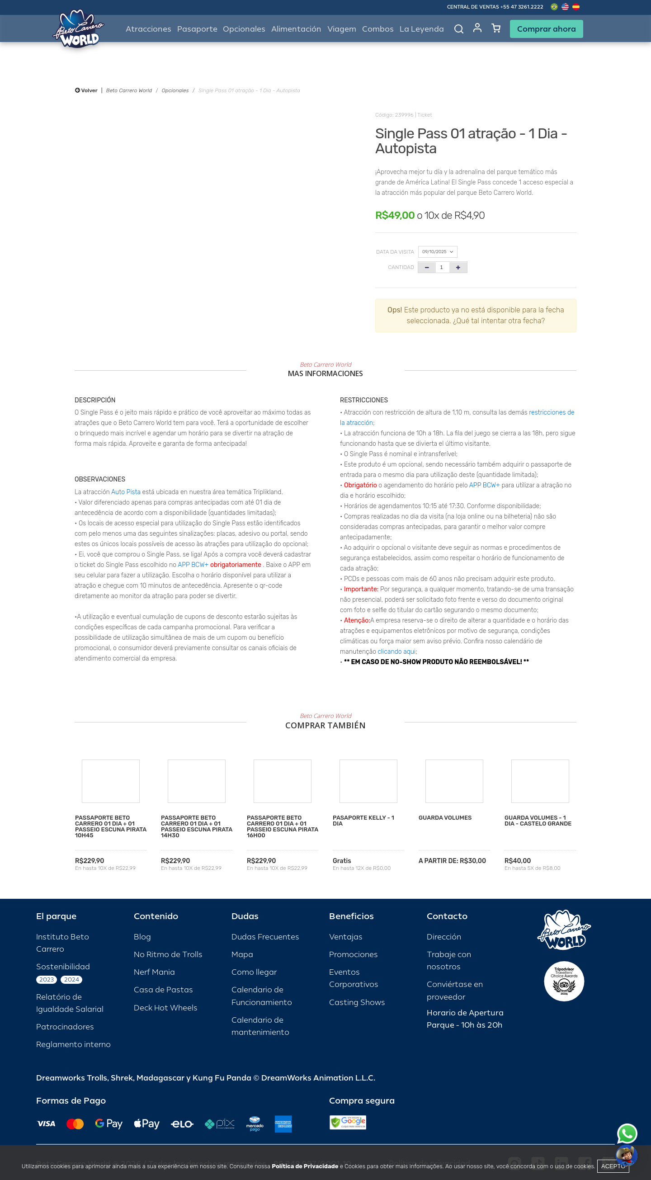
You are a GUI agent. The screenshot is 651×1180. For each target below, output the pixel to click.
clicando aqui (397, 652)
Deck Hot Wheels (166, 1008)
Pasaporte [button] (197, 29)
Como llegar (254, 972)
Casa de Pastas (163, 990)
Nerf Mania (154, 972)
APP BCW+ (193, 565)
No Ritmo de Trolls (168, 954)
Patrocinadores (65, 1027)
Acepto (613, 1166)
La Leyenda (422, 29)
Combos (378, 29)
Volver (86, 90)
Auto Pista (126, 492)
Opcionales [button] (244, 29)
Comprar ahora (546, 29)
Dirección (444, 937)
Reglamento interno (73, 1044)
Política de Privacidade (305, 1166)
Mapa (242, 954)
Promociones (353, 954)
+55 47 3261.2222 (521, 7)
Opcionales (175, 90)
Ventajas (346, 937)
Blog (142, 937)
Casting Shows (357, 1002)
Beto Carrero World (129, 90)
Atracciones (148, 29)
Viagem (341, 29)
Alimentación (296, 29)
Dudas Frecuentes (265, 937)
